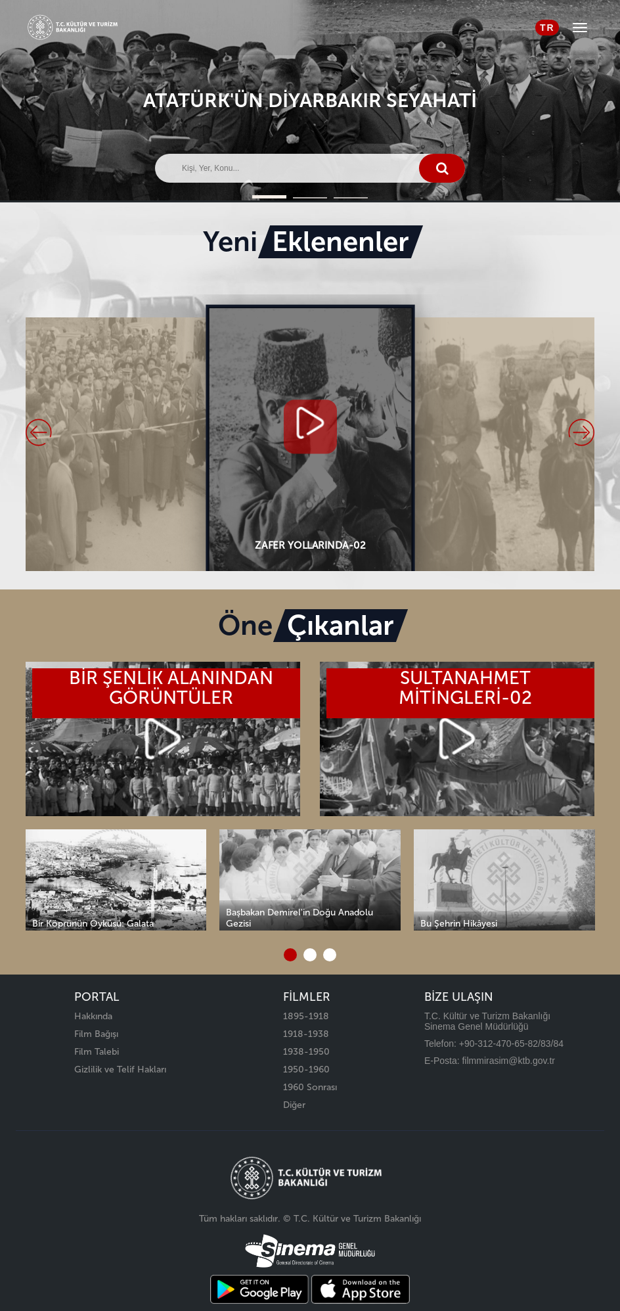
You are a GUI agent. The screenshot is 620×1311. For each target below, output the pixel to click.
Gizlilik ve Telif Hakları (120, 1069)
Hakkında (93, 1016)
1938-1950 (306, 1051)
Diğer (294, 1105)
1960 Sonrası (310, 1087)
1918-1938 (306, 1034)
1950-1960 (306, 1069)
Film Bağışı (96, 1034)
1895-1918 (306, 1016)
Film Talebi (96, 1051)
